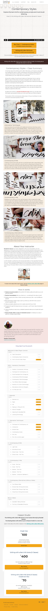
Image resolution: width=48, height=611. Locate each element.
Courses (11, 604)
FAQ (28, 2)
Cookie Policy (14, 606)
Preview (38, 359)
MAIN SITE (33, 2)
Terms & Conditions (23, 604)
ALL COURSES (15, 2)
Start (39, 354)
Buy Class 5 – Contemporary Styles (24, 45)
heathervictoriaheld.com (10, 339)
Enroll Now (24, 545)
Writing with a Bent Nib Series (24, 51)
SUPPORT (23, 2)
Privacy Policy (7, 606)
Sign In (41, 2)
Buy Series (24, 567)
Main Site (6, 604)
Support (16, 604)
